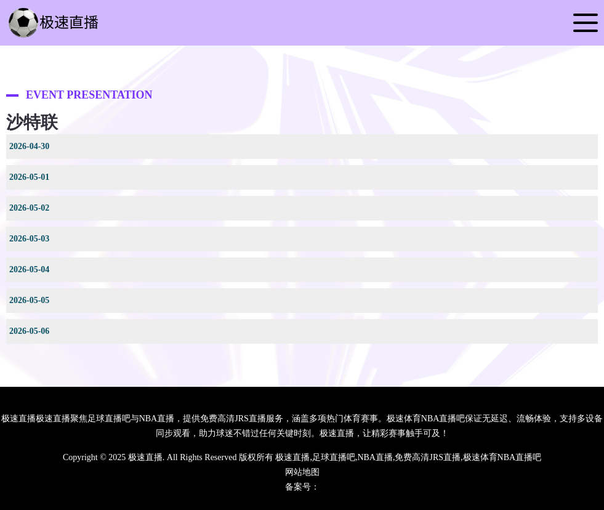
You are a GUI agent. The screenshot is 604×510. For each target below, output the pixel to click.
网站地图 (302, 472)
